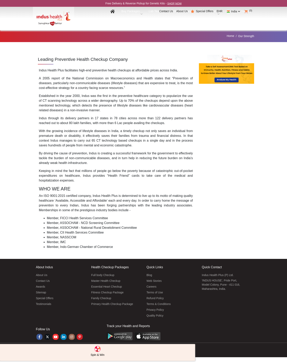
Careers (151, 286)
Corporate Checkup (236, 20)
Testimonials (43, 304)
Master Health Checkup (105, 280)
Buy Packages (124, 20)
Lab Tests (147, 20)
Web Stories (154, 280)
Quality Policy (154, 315)
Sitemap (41, 292)
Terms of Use (154, 292)
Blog (149, 275)
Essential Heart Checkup (106, 286)
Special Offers (204, 11)
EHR (220, 11)
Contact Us (166, 11)
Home (230, 35)
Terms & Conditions (158, 304)
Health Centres (204, 20)
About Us (182, 11)
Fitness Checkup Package (107, 292)
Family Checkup (101, 298)
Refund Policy (155, 298)
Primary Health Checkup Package (112, 304)
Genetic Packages (174, 20)
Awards (40, 286)
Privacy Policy (155, 309)
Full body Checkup (102, 275)
